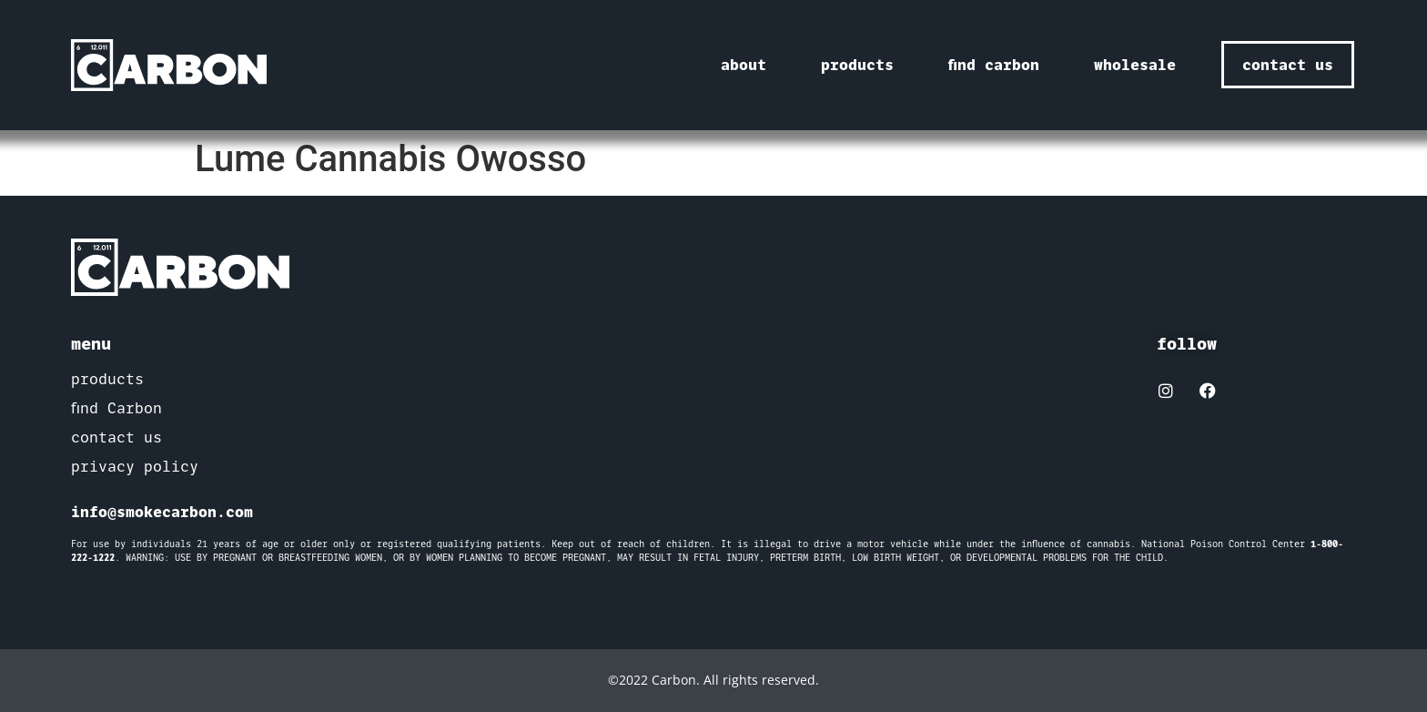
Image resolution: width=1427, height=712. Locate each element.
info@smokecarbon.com (162, 512)
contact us (116, 437)
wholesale (1135, 65)
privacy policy (134, 466)
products (857, 65)
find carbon (993, 65)
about (743, 65)
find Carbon (116, 408)
